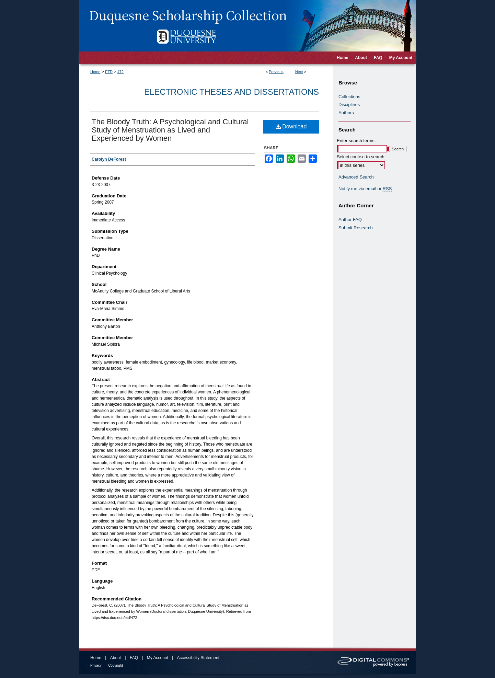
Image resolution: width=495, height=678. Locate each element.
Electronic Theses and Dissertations (231, 91)
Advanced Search (356, 177)
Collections (349, 96)
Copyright (115, 665)
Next (299, 72)
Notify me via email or (365, 189)
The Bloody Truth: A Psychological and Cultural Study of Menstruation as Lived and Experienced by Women (170, 129)
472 (120, 72)
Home (95, 72)
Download (291, 126)
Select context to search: (361, 156)
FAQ (134, 657)
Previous (276, 72)
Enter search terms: (356, 140)
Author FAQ (350, 219)
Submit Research (355, 227)
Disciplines (349, 104)
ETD (109, 72)
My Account (157, 657)
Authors (346, 112)
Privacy (96, 665)
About (115, 657)
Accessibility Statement (198, 657)
